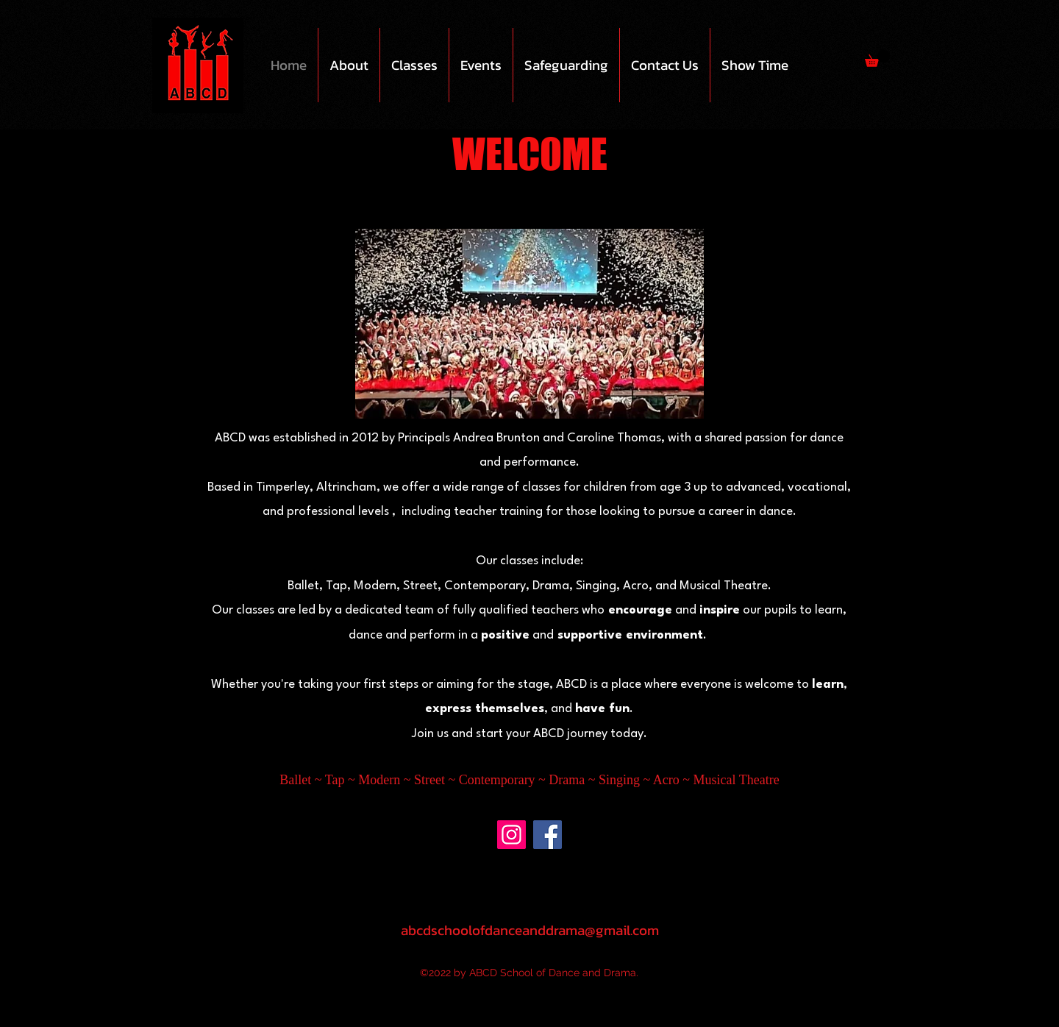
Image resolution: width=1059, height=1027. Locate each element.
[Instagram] (511, 834)
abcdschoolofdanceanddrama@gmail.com (530, 930)
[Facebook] (547, 834)
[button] (348, 65)
